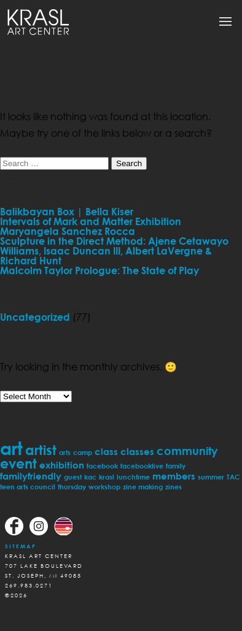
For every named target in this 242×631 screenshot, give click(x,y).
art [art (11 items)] (11, 448)
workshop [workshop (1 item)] (104, 487)
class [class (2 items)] (106, 451)
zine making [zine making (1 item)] (143, 487)
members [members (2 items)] (173, 475)
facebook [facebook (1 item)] (102, 466)
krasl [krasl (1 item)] (106, 477)
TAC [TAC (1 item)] (233, 477)
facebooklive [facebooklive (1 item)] (141, 466)
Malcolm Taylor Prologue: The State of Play (99, 270)
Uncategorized (35, 317)
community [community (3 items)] (187, 450)
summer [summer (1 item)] (211, 477)
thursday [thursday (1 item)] (72, 487)
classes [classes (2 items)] (137, 451)
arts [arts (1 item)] (65, 452)
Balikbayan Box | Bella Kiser (66, 211)
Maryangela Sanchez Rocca (67, 231)
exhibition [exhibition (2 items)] (61, 464)
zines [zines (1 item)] (173, 487)
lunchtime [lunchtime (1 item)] (133, 477)
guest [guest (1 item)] (73, 477)
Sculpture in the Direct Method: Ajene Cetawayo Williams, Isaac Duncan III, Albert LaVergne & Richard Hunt (114, 251)
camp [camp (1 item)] (82, 452)
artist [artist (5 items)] (41, 450)
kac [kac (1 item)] (90, 477)
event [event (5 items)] (18, 463)
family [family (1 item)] (175, 466)
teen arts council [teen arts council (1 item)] (27, 487)
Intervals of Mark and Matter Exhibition (90, 221)
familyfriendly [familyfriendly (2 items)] (30, 475)
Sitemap (20, 546)
